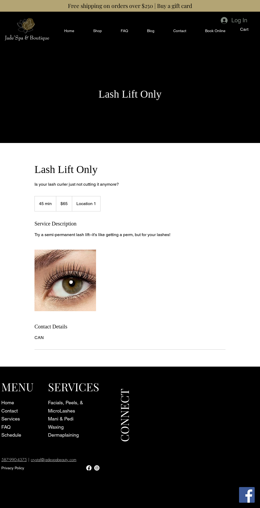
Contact (9, 411)
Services (10, 419)
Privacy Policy (12, 468)
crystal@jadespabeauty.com (53, 459)
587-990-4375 (14, 459)
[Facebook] (247, 495)
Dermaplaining (63, 435)
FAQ (6, 427)
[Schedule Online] (36, 33)
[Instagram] (96, 468)
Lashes (67, 411)
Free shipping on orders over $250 (110, 5)
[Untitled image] (65, 280)
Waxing (56, 427)
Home (7, 402)
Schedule (11, 435)
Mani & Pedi (60, 419)
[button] (247, 29)
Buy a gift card (174, 5)
